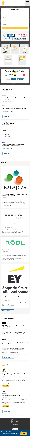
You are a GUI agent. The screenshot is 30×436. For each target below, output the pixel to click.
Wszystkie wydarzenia (7, 310)
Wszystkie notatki (8, 357)
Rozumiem (23, 433)
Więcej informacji (15, 433)
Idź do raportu (6, 385)
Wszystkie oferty (8, 116)
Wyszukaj (15, 27)
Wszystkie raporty (8, 411)
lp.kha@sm (17, 425)
